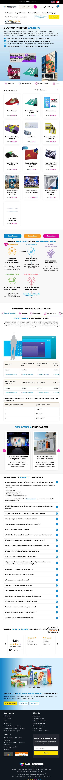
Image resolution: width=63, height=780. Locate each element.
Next (58, 450)
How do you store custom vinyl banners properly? (23, 524)
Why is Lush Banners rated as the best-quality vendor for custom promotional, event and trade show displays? (28, 563)
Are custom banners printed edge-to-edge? (20, 607)
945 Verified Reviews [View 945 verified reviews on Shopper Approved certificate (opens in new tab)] (15, 646)
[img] (15, 644)
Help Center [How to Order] (7, 718)
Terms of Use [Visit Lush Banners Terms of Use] (47, 776)
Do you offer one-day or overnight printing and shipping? (25, 513)
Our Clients (7, 740)
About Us (7, 734)
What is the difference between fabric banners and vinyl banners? (28, 535)
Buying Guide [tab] (24, 83)
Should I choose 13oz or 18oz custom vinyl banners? (23, 596)
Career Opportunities (10, 747)
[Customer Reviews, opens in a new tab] (13, 21)
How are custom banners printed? (17, 529)
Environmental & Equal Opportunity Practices (15, 743)
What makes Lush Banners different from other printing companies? (29, 482)
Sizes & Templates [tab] (8, 313)
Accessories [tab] (35, 313)
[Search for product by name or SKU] (28, 7)
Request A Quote (38, 718)
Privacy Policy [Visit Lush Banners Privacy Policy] (37, 776)
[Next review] (57, 644)
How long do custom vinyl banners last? (19, 590)
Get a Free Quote (10, 703)
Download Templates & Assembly (14, 728)
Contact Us (34, 703)
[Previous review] (5, 644)
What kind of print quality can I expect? (19, 569)
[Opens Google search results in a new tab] (8, 754)
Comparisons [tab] (50, 313)
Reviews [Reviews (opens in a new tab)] (6, 749)
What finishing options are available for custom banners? (25, 540)
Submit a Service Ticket (40, 721)
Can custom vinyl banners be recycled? (19, 585)
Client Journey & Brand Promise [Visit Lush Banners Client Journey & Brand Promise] (22, 776)
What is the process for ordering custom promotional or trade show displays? (29, 507)
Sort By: (36, 89)
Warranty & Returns (39, 723)
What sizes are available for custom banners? (21, 601)
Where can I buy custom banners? (17, 580)
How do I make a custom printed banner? (19, 574)
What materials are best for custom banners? (21, 612)
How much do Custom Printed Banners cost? (21, 556)
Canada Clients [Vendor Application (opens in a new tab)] (37, 728)
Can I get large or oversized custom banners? (21, 518)
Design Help (51, 236)
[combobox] (49, 90)
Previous (4, 450)
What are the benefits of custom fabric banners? (22, 551)
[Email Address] (46, 748)
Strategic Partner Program (12, 730)
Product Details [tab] (41, 83)
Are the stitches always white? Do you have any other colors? (27, 545)
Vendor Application (39, 726)
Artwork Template (11, 374)
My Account (7, 723)
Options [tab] (23, 313)
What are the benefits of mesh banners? (19, 617)
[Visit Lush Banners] (31, 764)
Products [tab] (9, 83)
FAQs (5, 721)
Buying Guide (32, 236)
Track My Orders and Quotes (13, 726)
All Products (7, 716)
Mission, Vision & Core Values (13, 737)
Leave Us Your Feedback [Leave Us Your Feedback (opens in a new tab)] (40, 730)
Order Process (12, 236)
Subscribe (46, 753)
